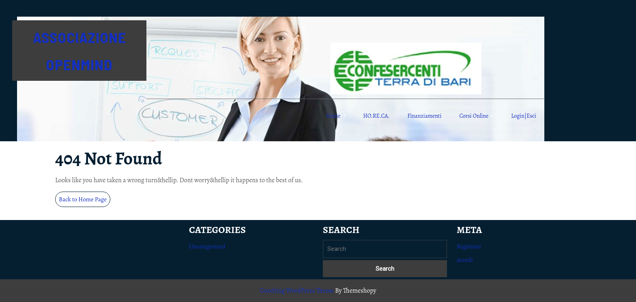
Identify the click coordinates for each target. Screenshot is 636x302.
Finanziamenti (425, 116)
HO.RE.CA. (376, 116)
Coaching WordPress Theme (296, 290)
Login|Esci (523, 116)
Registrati (469, 246)
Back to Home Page (84, 200)
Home (333, 116)
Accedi (465, 260)
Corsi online (473, 116)
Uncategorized (207, 246)
